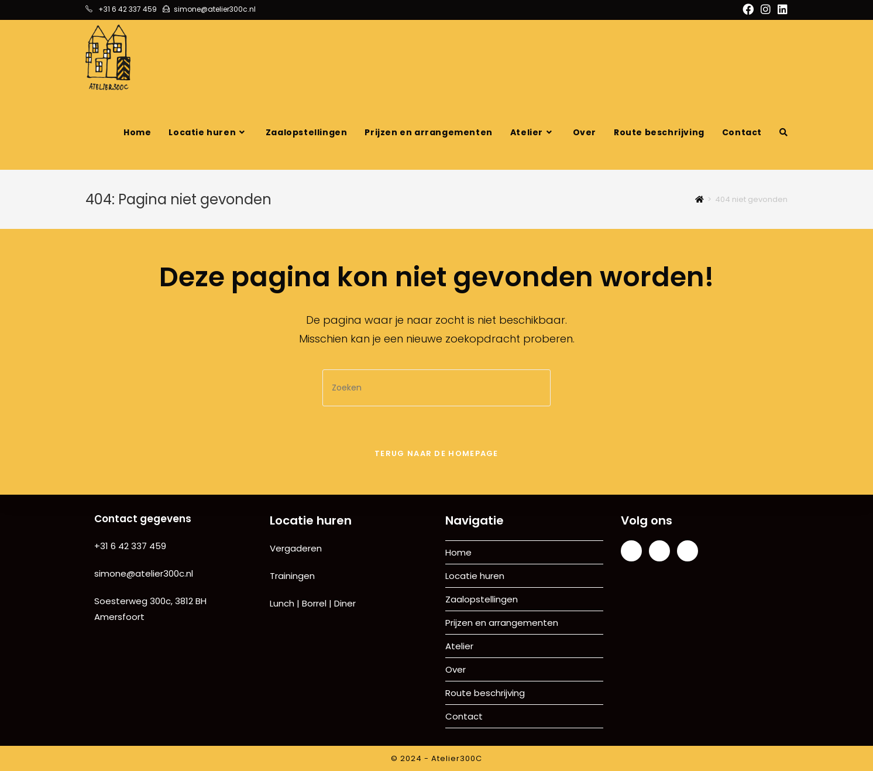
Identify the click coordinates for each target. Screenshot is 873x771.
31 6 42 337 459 (133, 546)
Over (455, 669)
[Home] (699, 199)
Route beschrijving (485, 693)
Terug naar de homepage (436, 453)
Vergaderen (296, 548)
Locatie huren (474, 576)
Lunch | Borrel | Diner (313, 603)
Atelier (459, 646)
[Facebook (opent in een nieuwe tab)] (748, 10)
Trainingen (292, 576)
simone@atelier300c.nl (143, 573)
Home (458, 552)
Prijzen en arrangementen (501, 622)
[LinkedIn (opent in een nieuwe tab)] (781, 10)
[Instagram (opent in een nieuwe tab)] (765, 10)
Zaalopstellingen (481, 599)
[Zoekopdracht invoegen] (436, 387)
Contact (464, 716)
